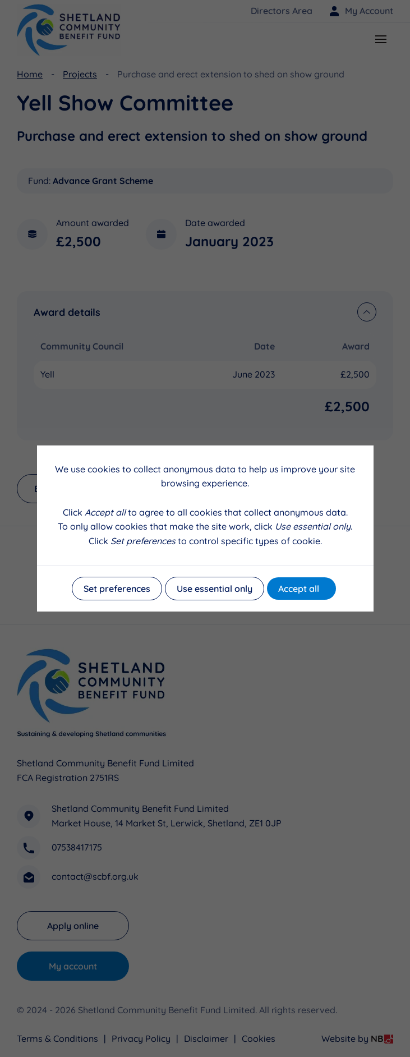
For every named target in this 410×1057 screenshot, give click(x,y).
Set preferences (117, 588)
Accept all (298, 588)
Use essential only (214, 588)
